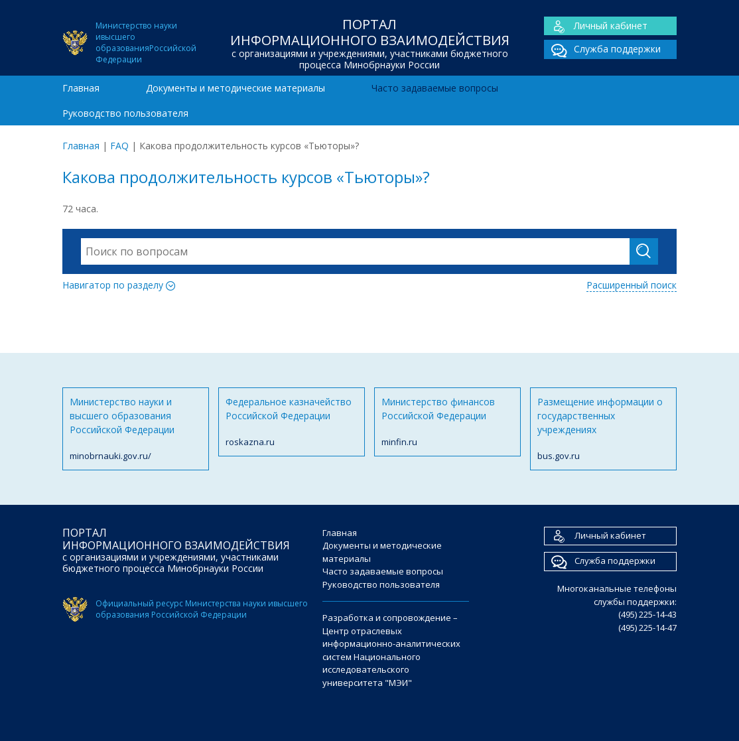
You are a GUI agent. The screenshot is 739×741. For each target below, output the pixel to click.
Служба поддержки (602, 49)
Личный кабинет (595, 26)
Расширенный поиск (631, 285)
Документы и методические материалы (235, 88)
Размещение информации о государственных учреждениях (603, 429)
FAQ (119, 145)
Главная (81, 88)
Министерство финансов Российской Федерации (447, 422)
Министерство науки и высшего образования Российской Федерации (136, 429)
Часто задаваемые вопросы (434, 88)
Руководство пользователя (125, 113)
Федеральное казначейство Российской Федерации (292, 422)
